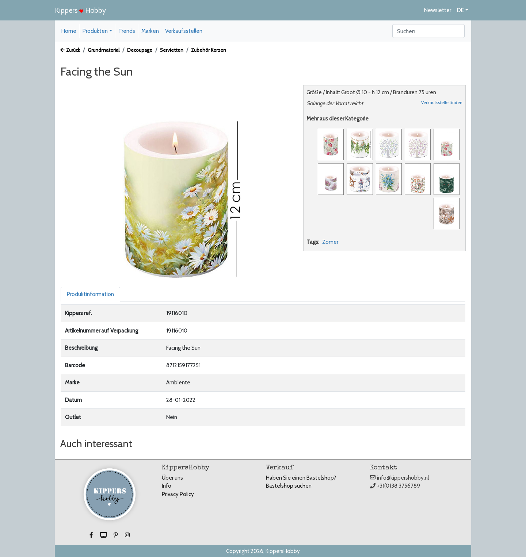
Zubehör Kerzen (208, 50)
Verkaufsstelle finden (441, 102)
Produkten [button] (95, 31)
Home (68, 31)
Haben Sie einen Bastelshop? (301, 478)
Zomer (330, 242)
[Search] (428, 31)
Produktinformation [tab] (90, 294)
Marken (150, 31)
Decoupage (139, 50)
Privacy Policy (178, 494)
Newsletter (437, 10)
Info (166, 486)
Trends (126, 31)
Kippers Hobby (80, 10)
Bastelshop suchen (289, 486)
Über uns (172, 478)
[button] (91, 535)
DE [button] (460, 10)
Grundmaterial (103, 50)
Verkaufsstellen (183, 31)
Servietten (171, 50)
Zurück (70, 50)
